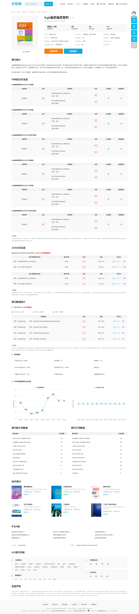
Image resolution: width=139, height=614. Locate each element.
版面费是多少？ (16, 538)
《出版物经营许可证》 (24, 591)
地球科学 (37, 567)
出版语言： (106, 38)
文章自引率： (107, 44)
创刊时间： (78, 41)
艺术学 (35, 570)
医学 (16, 564)
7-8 (49, 579)
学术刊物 (62, 4)
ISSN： (46, 34)
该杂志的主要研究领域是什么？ (21, 535)
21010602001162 (101, 611)
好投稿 (16, 4)
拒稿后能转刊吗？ (100, 532)
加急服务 (73, 51)
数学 (64, 564)
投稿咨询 (54, 51)
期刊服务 (64, 604)
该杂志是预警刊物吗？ (60, 538)
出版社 (92, 4)
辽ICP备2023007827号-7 (80, 611)
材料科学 (45, 567)
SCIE (72, 17)
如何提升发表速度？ (101, 538)
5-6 (40, 579)
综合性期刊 (71, 564)
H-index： (78, 44)
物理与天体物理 (20, 567)
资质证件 (55, 604)
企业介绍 (45, 604)
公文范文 (74, 604)
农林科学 (38, 564)
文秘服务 (85, 4)
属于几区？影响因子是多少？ (62, 532)
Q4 (107, 576)
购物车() (111, 4)
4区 (108, 564)
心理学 (69, 567)
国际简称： (47, 41)
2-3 (26, 579)
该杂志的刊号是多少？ (18, 532)
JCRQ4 (39, 12)
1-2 (21, 579)
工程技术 (24, 12)
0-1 (16, 579)
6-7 (45, 579)
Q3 (102, 576)
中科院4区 (31, 12)
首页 (13, 12)
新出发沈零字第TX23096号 (58, 611)
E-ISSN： (47, 38)
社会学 (29, 567)
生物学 (31, 564)
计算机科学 (54, 567)
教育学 (76, 567)
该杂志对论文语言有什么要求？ (104, 535)
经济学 (62, 567)
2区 (97, 564)
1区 (91, 564)
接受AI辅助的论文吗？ (60, 535)
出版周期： (106, 34)
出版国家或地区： (49, 44)
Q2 (96, 576)
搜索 (47, 4)
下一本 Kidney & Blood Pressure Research (83, 545)
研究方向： (78, 34)
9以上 (55, 579)
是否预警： (78, 38)
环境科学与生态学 (49, 564)
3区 (102, 564)
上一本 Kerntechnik (18, 545)
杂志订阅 (84, 604)
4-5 (35, 579)
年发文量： (106, 41)
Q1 (91, 576)
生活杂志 (70, 4)
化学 (58, 564)
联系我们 (94, 604)
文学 (29, 570)
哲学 (16, 570)
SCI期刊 (77, 4)
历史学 (23, 570)
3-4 (30, 579)
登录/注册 (101, 4)
